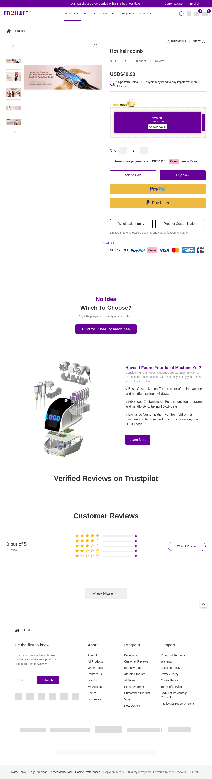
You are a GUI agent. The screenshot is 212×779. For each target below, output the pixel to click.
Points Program (134, 686)
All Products (95, 661)
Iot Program (146, 13)
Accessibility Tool (61, 772)
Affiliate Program (134, 674)
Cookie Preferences (87, 772)
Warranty (166, 661)
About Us (94, 655)
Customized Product (137, 693)
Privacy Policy (169, 674)
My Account (95, 686)
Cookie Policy (169, 680)
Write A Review (186, 546)
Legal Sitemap (38, 772)
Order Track (95, 667)
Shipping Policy (170, 667)
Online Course (108, 13)
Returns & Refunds (173, 655)
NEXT (199, 41)
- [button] (123, 151)
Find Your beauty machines (106, 329)
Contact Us (95, 674)
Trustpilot (108, 243)
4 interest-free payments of (153, 161)
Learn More (138, 439)
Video (128, 699)
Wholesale (90, 13)
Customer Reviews (136, 661)
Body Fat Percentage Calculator (174, 695)
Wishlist (93, 680)
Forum (92, 693)
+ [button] (143, 151)
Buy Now (182, 175)
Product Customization (180, 223)
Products (72, 13)
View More (106, 593)
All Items (129, 680)
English (195, 3)
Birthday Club (132, 667)
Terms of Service (171, 686)
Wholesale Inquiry (131, 223)
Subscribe (48, 680)
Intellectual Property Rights (178, 703)
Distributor (130, 655)
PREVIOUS (176, 41)
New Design (132, 705)
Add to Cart (133, 175)
